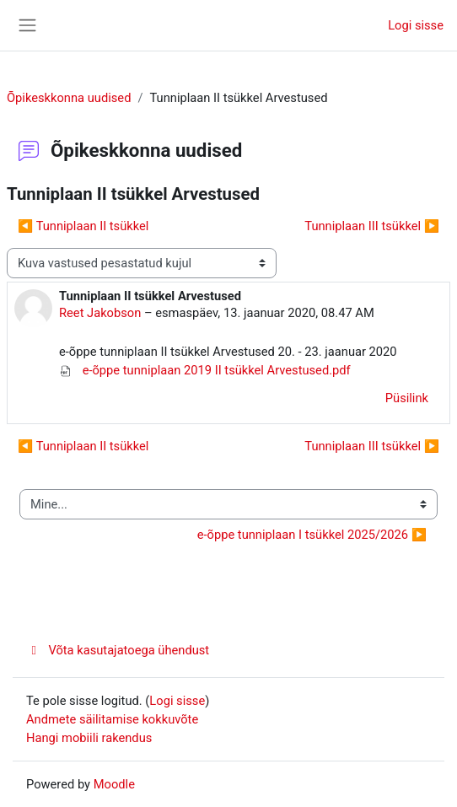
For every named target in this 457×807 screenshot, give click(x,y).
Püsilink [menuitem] (406, 398)
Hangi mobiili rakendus (89, 737)
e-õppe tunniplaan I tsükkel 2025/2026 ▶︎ (312, 534)
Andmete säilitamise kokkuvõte (112, 719)
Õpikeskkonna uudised (69, 97)
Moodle (114, 784)
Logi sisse (416, 25)
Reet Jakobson (100, 312)
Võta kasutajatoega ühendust (117, 650)
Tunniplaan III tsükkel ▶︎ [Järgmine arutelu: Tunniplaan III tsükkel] (371, 226)
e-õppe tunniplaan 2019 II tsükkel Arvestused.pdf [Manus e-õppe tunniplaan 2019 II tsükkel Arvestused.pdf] (205, 370)
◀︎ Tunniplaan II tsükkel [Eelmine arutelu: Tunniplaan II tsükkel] (83, 226)
